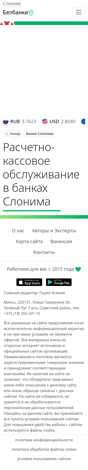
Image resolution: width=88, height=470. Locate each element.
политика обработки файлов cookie (44, 449)
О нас (18, 230)
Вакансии (61, 241)
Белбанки (18, 12)
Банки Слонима (39, 133)
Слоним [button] (12, 3)
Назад (12, 133)
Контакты (44, 252)
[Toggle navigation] (78, 12)
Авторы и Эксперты (54, 230)
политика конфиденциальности (44, 439)
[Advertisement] (44, 71)
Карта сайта (29, 241)
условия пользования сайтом (44, 458)
